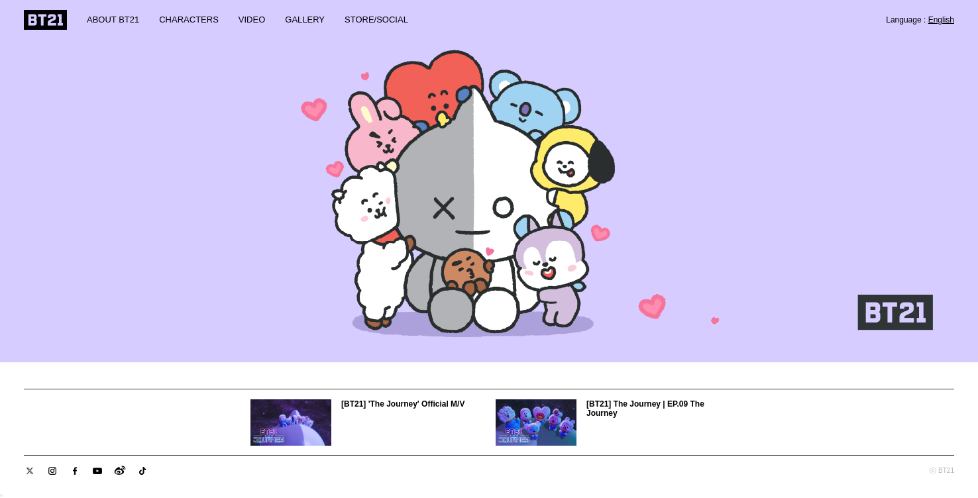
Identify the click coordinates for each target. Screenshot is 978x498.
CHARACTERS (189, 20)
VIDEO (252, 20)
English (941, 20)
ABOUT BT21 (113, 20)
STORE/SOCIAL (376, 20)
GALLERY (305, 20)
